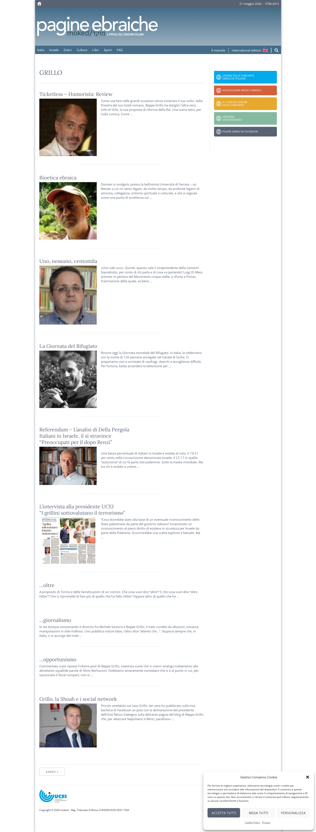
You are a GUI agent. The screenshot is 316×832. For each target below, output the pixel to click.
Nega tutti (258, 813)
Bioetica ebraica (58, 177)
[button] (307, 777)
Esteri (68, 50)
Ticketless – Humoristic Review (75, 94)
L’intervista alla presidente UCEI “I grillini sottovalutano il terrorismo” (82, 509)
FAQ (120, 50)
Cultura (82, 50)
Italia (40, 50)
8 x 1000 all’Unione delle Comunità (234, 103)
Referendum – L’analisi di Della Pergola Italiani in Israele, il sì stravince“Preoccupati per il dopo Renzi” (84, 435)
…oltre (46, 585)
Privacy (266, 822)
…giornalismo (55, 620)
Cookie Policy (252, 822)
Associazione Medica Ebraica (242, 90)
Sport (108, 50)
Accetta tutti (224, 813)
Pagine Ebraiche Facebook (240, 131)
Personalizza (293, 813)
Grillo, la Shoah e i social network (78, 699)
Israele (54, 50)
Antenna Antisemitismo (232, 118)
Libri (95, 50)
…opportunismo (57, 659)
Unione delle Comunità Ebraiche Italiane (238, 77)
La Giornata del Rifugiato (68, 346)
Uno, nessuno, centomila (68, 261)
